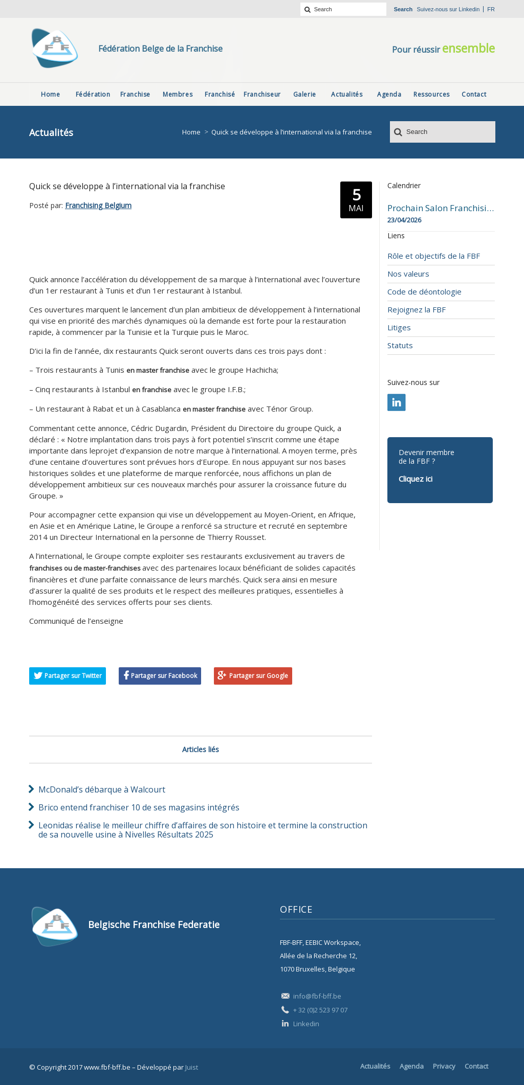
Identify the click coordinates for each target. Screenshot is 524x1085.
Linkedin (468, 9)
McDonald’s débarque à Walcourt (101, 789)
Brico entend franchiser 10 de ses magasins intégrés (138, 807)
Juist (191, 1067)
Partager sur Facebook (164, 675)
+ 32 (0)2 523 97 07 (320, 1009)
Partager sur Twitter (73, 675)
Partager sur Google (258, 675)
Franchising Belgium (98, 205)
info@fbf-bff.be (317, 996)
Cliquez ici (415, 478)
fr (491, 9)
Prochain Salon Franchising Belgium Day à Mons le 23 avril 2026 (441, 208)
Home (191, 132)
